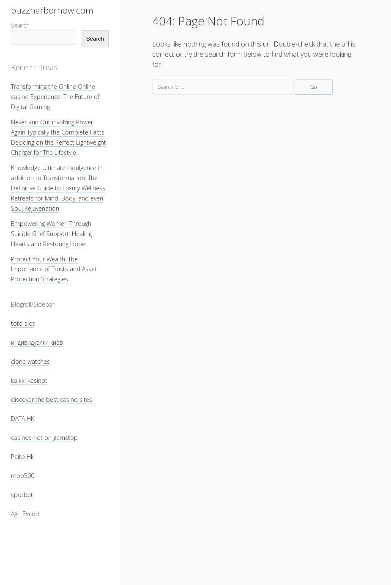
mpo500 (22, 476)
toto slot (23, 323)
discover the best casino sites (51, 399)
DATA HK (22, 419)
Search (20, 25)
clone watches (30, 361)
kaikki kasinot (29, 380)
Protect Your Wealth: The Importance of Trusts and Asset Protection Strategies (54, 269)
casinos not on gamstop (44, 438)
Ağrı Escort (25, 514)
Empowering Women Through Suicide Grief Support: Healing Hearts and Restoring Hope (51, 234)
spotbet (22, 495)
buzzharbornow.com (52, 10)
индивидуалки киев (37, 342)
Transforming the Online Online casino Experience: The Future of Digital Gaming (55, 96)
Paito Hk (22, 457)
